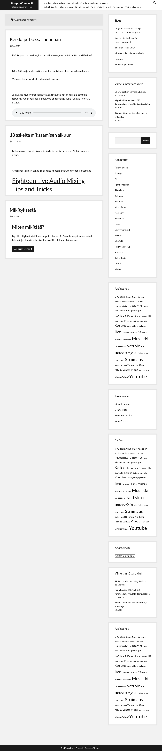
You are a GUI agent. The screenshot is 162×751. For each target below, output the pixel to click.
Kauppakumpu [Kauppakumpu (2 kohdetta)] (133, 310)
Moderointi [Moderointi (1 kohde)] (127, 340)
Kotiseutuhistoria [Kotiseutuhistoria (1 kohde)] (140, 321)
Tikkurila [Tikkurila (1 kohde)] (118, 370)
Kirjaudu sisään (122, 404)
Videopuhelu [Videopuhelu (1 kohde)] (144, 370)
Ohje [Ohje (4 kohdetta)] (129, 353)
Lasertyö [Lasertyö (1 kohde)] (130, 326)
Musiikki (119, 241)
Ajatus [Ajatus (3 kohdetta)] (121, 297)
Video (118, 263)
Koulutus (104, 3)
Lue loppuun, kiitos (24, 248)
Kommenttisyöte (123, 415)
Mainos (118, 235)
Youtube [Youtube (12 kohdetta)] (138, 376)
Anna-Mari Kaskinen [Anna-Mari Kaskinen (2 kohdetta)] (136, 297)
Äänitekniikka (121, 167)
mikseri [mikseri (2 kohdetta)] (118, 339)
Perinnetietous (122, 246)
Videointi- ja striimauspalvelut (85, 3)
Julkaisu (119, 196)
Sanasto (119, 252)
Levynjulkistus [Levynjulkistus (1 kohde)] (140, 326)
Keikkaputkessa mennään (35, 39)
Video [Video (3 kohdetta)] (134, 369)
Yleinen (118, 269)
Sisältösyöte (121, 409)
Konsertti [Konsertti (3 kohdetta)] (145, 316)
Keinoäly (119, 212)
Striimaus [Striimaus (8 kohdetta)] (134, 359)
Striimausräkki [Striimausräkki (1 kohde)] (121, 365)
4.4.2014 (16, 216)
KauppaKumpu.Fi (22, 3)
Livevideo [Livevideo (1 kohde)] (125, 332)
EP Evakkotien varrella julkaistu (130, 91)
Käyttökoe (120, 207)
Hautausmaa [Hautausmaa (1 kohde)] (131, 302)
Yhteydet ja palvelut (61, 3)
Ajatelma (119, 190)
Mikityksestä (23, 210)
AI (116, 178)
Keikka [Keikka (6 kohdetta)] (120, 316)
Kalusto (119, 201)
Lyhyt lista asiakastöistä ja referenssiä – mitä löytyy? (66, 7)
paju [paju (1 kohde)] (135, 353)
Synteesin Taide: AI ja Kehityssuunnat (107, 7)
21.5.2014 (16, 141)
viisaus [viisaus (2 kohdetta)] (118, 377)
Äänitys (119, 173)
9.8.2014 (16, 46)
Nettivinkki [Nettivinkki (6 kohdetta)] (136, 345)
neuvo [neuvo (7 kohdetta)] (120, 352)
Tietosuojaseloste (133, 7)
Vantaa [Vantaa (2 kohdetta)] (126, 369)
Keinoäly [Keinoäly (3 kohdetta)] (132, 316)
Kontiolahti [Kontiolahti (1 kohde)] (119, 321)
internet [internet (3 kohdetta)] (137, 306)
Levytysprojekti (123, 229)
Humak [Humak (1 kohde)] (140, 302)
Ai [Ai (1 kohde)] (115, 297)
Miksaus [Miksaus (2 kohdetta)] (142, 332)
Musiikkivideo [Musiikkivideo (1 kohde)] (120, 346)
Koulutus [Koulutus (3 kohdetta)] (120, 325)
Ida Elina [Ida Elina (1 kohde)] (127, 306)
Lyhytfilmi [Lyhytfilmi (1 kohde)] (133, 332)
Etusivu (47, 3)
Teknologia (120, 258)
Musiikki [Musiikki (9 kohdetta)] (140, 338)
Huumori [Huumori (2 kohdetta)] (119, 306)
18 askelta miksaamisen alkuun (40, 135)
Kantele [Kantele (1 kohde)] (122, 311)
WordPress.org (122, 421)
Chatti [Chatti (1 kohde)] (123, 302)
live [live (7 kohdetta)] (118, 331)
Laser (117, 224)
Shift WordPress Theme (71, 748)
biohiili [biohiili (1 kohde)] (117, 302)
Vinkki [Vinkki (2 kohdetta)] (125, 377)
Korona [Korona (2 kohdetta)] (128, 321)
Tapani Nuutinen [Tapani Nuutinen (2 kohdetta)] (136, 365)
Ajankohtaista (122, 184)
